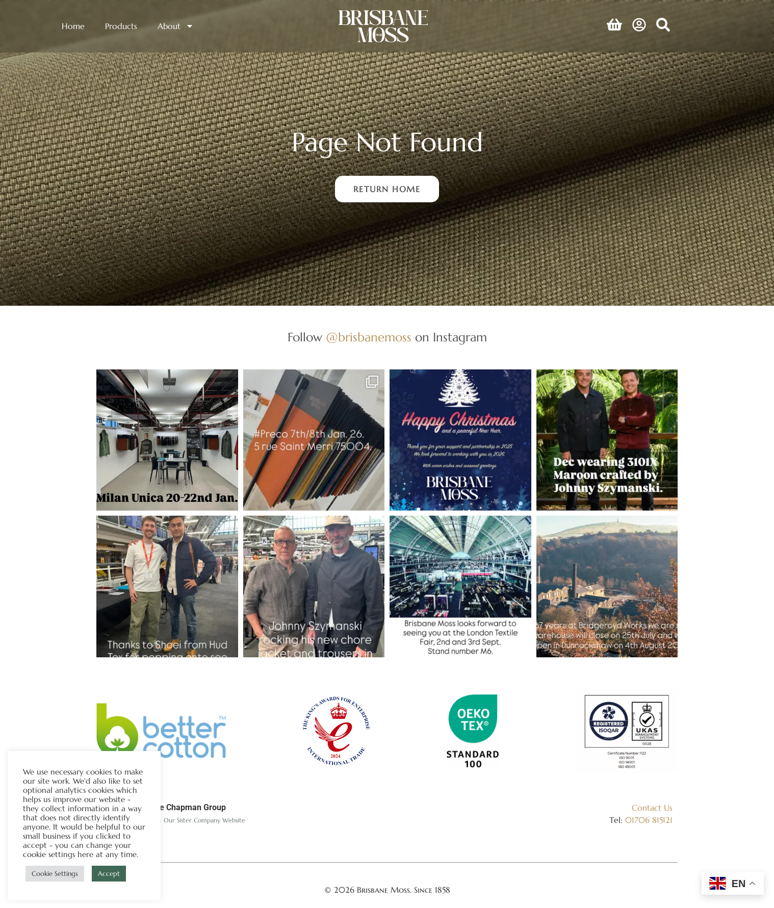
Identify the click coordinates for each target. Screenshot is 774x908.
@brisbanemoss (368, 337)
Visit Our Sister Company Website (197, 820)
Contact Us (652, 808)
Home (73, 26)
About (176, 26)
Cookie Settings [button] (55, 873)
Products (121, 26)
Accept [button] (109, 873)
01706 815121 (649, 820)
